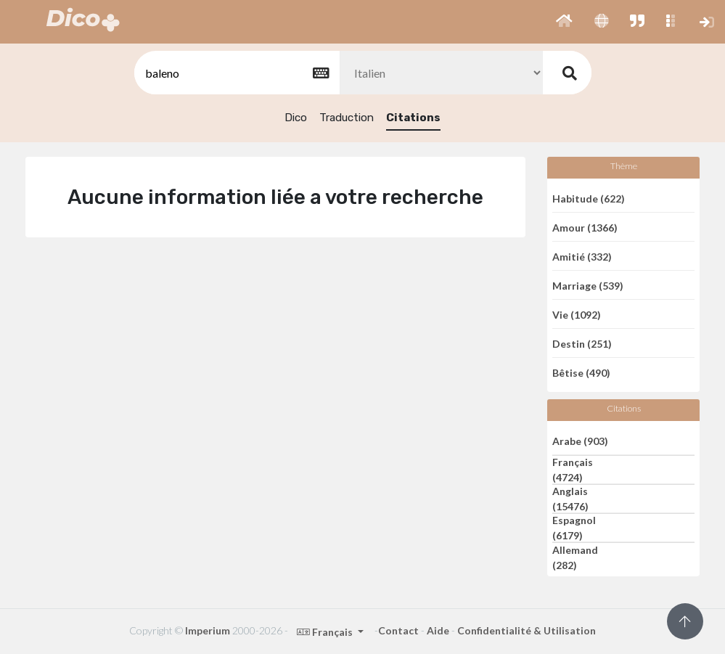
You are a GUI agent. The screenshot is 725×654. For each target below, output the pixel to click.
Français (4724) (572, 469)
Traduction (346, 117)
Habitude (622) (588, 198)
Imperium (207, 630)
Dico (295, 117)
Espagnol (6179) (574, 527)
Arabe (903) (580, 440)
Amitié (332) (582, 256)
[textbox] (235, 73)
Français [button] (326, 632)
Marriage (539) (587, 285)
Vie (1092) (576, 314)
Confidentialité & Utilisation (526, 630)
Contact (398, 630)
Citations (413, 117)
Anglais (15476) (570, 498)
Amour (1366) (585, 227)
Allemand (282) (575, 557)
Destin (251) (582, 343)
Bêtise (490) (581, 373)
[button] (564, 22)
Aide (438, 630)
